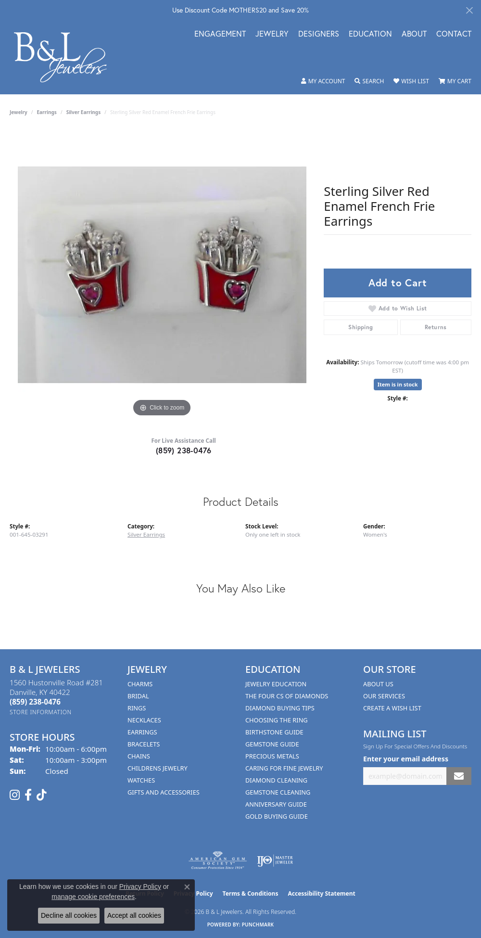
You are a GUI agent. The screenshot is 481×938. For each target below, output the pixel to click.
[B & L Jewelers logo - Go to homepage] (65, 57)
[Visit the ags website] (217, 860)
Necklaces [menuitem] (144, 720)
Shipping (360, 327)
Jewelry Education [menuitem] (275, 684)
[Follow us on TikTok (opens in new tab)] (42, 795)
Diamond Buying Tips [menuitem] (280, 708)
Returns (436, 327)
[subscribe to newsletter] (458, 776)
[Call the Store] (35, 702)
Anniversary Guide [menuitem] (276, 804)
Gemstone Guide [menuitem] (272, 744)
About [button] (414, 34)
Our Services (384, 696)
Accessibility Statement (321, 893)
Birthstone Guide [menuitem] (274, 732)
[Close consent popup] (187, 887)
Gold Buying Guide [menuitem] (276, 816)
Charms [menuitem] (139, 684)
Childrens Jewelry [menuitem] (157, 768)
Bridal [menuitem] (138, 696)
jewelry (18, 112)
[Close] (469, 10)
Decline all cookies (69, 915)
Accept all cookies (134, 915)
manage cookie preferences (93, 896)
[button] (323, 81)
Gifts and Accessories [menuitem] (163, 792)
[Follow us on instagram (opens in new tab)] (15, 795)
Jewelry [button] (272, 34)
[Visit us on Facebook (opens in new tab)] (28, 795)
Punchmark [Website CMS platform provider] (258, 924)
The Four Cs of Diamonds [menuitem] (286, 696)
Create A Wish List (392, 708)
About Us (378, 684)
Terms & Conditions (250, 893)
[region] (162, 274)
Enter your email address (405, 758)
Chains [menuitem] (138, 756)
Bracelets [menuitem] (143, 744)
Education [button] (370, 34)
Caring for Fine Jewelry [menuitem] (284, 768)
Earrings (47, 112)
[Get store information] (41, 712)
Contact (453, 34)
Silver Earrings (83, 112)
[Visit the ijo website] (275, 860)
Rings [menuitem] (136, 708)
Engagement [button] (220, 34)
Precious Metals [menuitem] (272, 756)
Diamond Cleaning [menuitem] (276, 780)
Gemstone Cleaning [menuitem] (277, 792)
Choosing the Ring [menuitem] (276, 720)
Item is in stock (398, 384)
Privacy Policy (140, 886)
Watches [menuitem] (141, 780)
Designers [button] (318, 34)
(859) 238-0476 (184, 450)
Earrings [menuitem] (142, 732)
